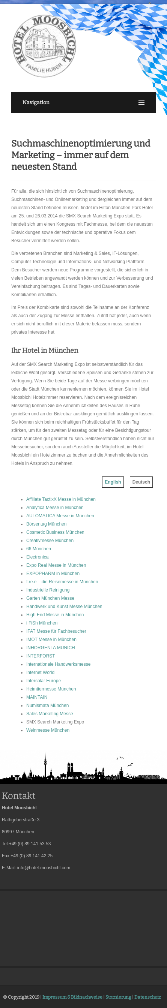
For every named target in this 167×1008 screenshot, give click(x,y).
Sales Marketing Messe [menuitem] (49, 713)
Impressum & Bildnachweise (72, 997)
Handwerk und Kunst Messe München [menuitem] (64, 606)
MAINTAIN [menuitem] (36, 697)
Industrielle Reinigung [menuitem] (47, 590)
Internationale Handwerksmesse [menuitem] (58, 664)
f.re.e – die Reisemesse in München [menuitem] (62, 581)
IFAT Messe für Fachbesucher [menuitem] (56, 631)
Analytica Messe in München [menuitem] (55, 507)
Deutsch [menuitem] (141, 482)
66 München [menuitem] (38, 548)
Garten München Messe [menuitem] (50, 598)
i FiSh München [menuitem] (41, 623)
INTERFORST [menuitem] (40, 656)
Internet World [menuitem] (40, 672)
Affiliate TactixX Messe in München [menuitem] (61, 499)
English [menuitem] (113, 482)
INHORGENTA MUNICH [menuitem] (50, 647)
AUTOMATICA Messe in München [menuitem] (60, 515)
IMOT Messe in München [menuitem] (51, 639)
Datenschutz (147, 997)
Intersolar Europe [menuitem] (43, 680)
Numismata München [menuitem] (47, 705)
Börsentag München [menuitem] (46, 524)
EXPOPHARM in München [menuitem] (53, 573)
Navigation (36, 102)
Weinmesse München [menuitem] (47, 730)
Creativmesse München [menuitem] (50, 540)
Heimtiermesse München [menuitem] (51, 689)
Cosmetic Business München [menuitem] (55, 532)
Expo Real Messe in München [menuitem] (56, 565)
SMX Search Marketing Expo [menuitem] (55, 722)
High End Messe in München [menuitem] (55, 614)
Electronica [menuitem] (37, 557)
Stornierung (118, 997)
